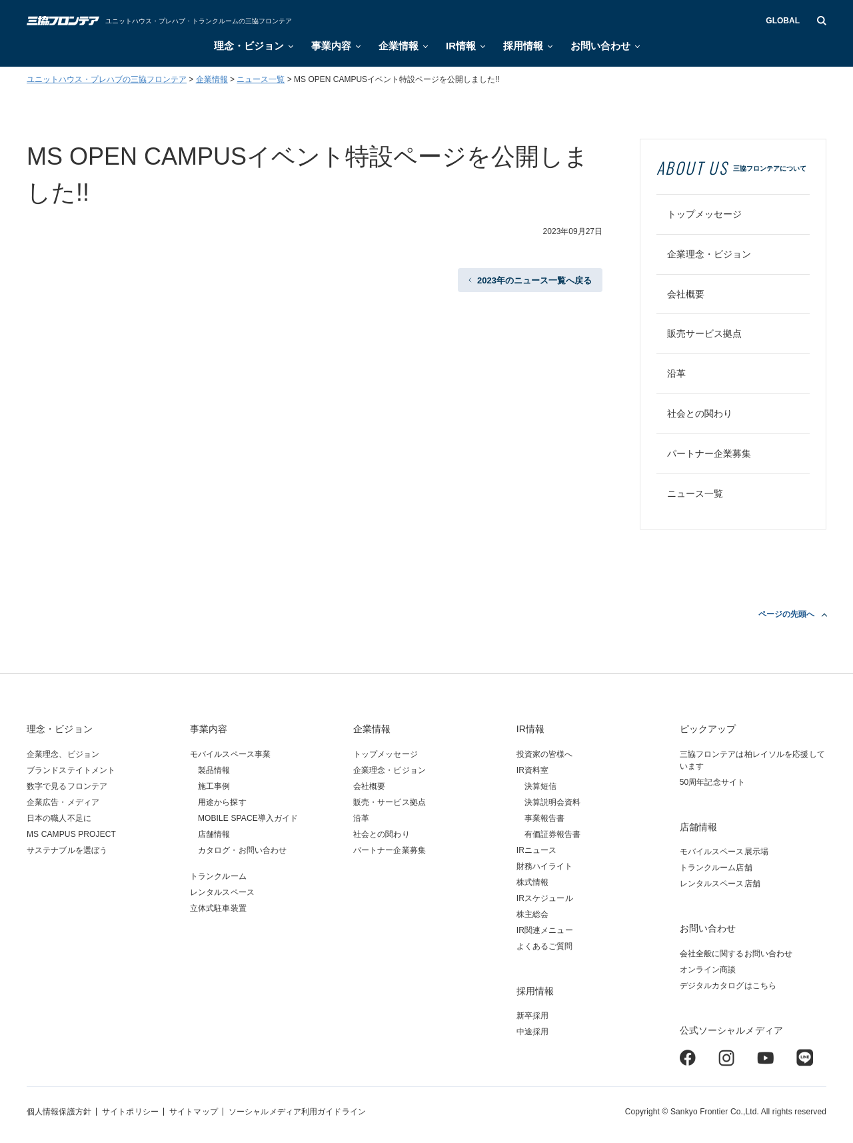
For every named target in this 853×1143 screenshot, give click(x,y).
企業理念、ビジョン (63, 754)
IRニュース (536, 850)
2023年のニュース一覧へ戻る (534, 280)
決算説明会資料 (552, 802)
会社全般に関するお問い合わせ (736, 953)
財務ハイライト (544, 866)
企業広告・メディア (63, 802)
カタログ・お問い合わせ (242, 850)
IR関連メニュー (544, 930)
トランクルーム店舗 (716, 867)
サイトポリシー (130, 1111)
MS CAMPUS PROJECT (71, 834)
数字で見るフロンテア (67, 786)
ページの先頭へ (786, 614)
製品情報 (214, 770)
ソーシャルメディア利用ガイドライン (297, 1111)
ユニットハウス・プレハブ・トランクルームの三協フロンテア (198, 21)
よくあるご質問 (544, 946)
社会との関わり (699, 413)
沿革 (676, 373)
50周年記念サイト (712, 782)
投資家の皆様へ (544, 754)
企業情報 (399, 45)
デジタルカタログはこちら (728, 985)
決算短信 (540, 786)
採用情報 (523, 45)
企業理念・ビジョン (709, 254)
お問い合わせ (600, 45)
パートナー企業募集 (709, 453)
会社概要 (685, 294)
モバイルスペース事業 (230, 754)
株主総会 (532, 914)
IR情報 (461, 45)
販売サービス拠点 (704, 333)
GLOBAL (783, 20)
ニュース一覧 (261, 79)
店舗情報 (214, 834)
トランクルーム (218, 876)
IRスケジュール (544, 898)
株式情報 (532, 882)
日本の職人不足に (59, 818)
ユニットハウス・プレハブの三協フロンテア (107, 79)
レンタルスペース (222, 892)
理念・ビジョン (249, 45)
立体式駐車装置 (218, 908)
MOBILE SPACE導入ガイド (248, 818)
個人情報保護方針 (59, 1111)
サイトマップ (193, 1111)
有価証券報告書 (552, 834)
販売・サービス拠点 (389, 802)
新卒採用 (532, 1015)
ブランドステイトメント (71, 770)
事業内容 (331, 45)
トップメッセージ (704, 214)
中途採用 (532, 1031)
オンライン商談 (708, 969)
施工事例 (214, 786)
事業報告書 (544, 818)
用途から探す (222, 802)
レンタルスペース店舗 (720, 883)
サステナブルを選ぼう (67, 850)
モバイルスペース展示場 (724, 851)
